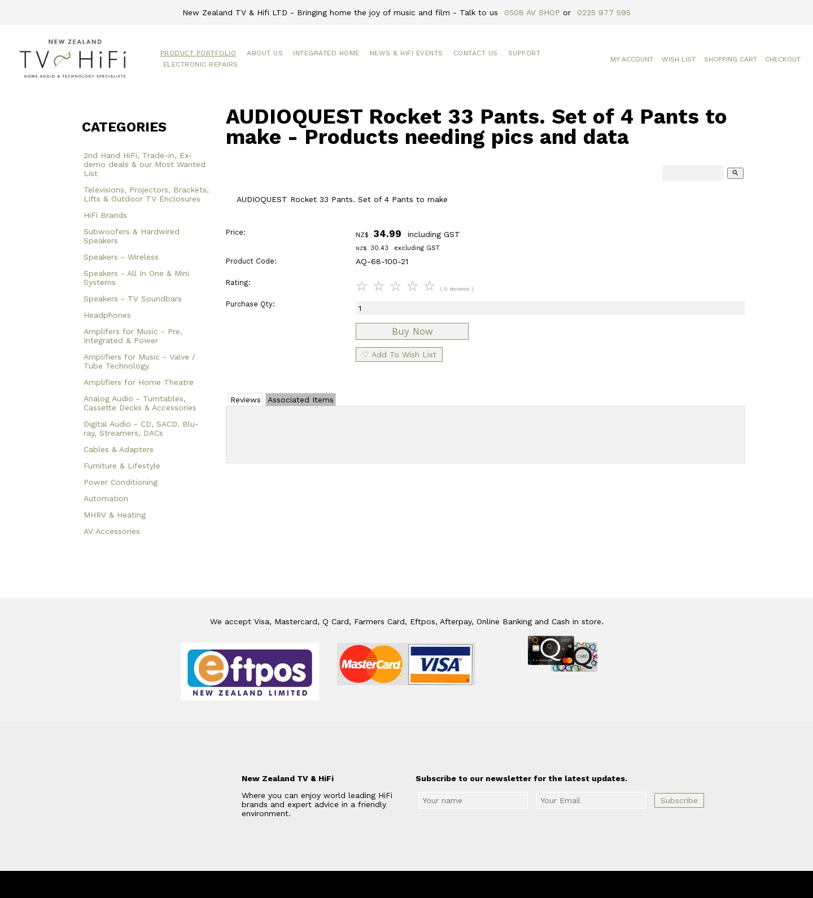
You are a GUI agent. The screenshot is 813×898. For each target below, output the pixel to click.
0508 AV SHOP (532, 12)
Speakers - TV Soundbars (133, 298)
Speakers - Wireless (121, 256)
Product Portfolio (198, 53)
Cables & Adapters (119, 449)
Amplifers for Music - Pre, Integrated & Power (133, 336)
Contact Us (475, 53)
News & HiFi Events (406, 53)
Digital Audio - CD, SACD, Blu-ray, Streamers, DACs (141, 428)
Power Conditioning (121, 482)
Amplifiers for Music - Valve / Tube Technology (139, 361)
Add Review (486, 432)
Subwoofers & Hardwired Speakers (132, 236)
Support (524, 53)
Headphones (107, 314)
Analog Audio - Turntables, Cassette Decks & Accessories (140, 403)
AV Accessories (112, 531)
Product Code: (251, 261)
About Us (265, 53)
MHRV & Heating (115, 514)
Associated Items (301, 399)
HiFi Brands (105, 215)
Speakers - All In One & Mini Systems (136, 278)
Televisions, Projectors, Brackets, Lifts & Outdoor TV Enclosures (146, 194)
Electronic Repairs (200, 64)
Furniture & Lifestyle (122, 465)
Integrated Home (326, 53)
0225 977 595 (604, 12)
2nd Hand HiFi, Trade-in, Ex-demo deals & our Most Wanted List (145, 164)
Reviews (245, 399)
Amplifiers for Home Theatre (139, 382)
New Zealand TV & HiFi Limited (436, 884)
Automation (106, 498)
